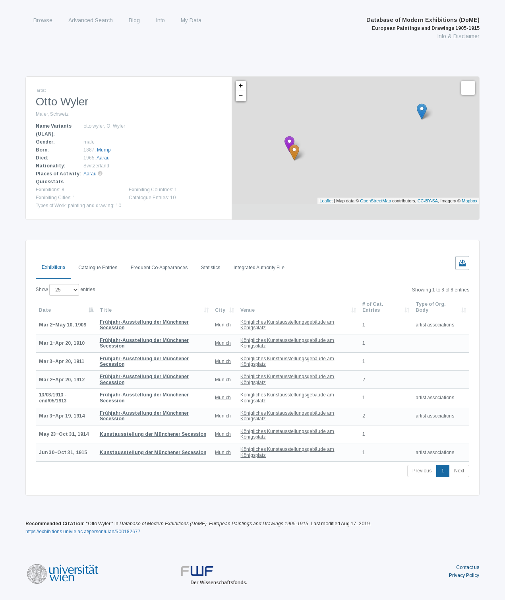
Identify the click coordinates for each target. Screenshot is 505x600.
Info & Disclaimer (458, 36)
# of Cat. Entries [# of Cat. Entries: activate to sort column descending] (372, 307)
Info (160, 20)
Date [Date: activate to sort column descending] (45, 310)
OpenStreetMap (375, 200)
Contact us (467, 567)
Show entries (65, 290)
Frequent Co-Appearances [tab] (159, 267)
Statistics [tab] (210, 267)
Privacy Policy (464, 575)
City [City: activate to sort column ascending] (220, 310)
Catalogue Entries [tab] (97, 267)
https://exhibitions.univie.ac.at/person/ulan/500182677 (83, 531)
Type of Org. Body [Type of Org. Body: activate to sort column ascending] (431, 307)
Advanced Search (90, 20)
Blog (134, 20)
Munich (223, 325)
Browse (42, 20)
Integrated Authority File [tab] (259, 267)
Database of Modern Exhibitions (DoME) (423, 24)
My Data (191, 20)
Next (459, 471)
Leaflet (326, 200)
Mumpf (104, 150)
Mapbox (469, 200)
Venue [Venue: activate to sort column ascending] (247, 310)
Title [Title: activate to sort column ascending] (106, 310)
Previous (421, 471)
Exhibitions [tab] (53, 267)
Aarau (103, 158)
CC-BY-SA (428, 200)
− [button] (241, 96)
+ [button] (241, 86)
